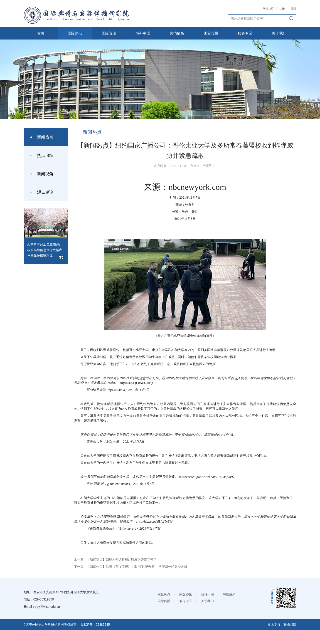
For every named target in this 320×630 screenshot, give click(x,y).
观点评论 (45, 192)
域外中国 (143, 33)
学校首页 (268, 8)
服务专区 (245, 33)
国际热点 (75, 33)
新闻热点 (45, 137)
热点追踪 (45, 155)
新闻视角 (45, 174)
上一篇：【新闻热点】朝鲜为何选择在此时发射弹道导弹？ (115, 559)
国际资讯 (109, 33)
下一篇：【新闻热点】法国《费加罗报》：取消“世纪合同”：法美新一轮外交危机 (130, 566)
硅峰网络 (289, 624)
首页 (40, 33)
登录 (293, 8)
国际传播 (211, 33)
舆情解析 (177, 33)
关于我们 (279, 33)
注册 (282, 8)
